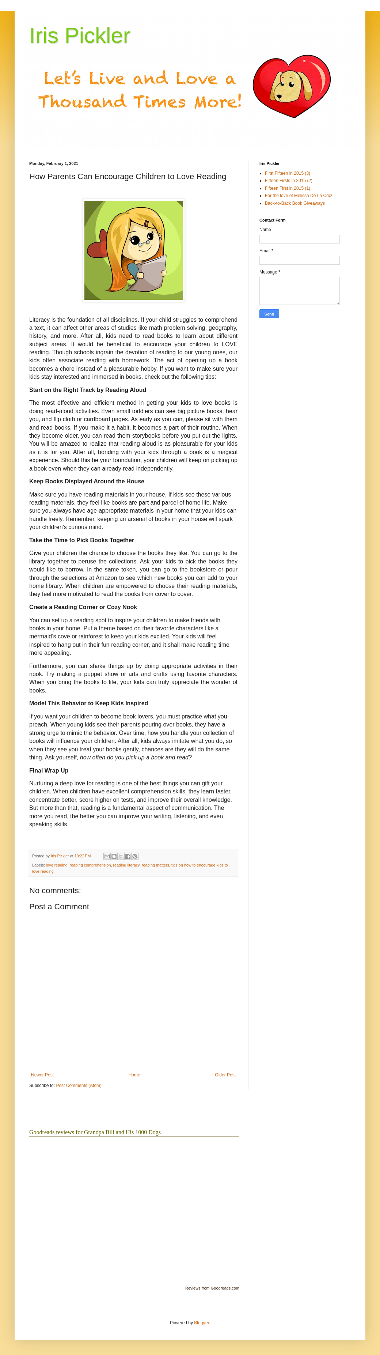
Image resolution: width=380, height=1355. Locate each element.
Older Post (225, 1074)
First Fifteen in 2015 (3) (287, 173)
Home (134, 1074)
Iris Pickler (79, 35)
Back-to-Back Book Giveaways (295, 203)
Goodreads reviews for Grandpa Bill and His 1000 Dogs (95, 1132)
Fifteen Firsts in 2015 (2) (288, 180)
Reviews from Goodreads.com (212, 1288)
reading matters (155, 865)
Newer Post (42, 1074)
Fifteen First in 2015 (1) (287, 188)
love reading (57, 865)
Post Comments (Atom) (79, 1085)
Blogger (201, 1322)
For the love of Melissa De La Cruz (298, 195)
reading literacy (126, 865)
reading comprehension (90, 865)
